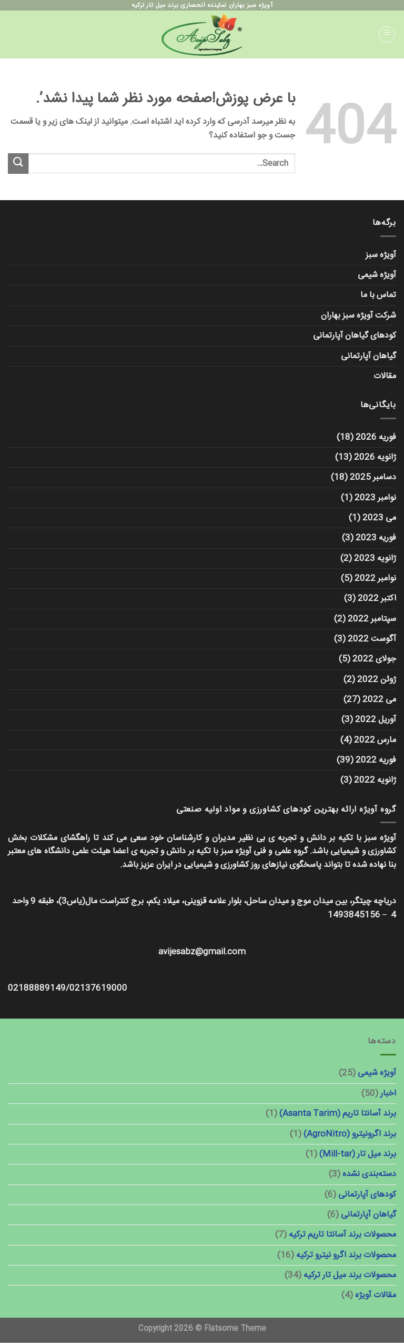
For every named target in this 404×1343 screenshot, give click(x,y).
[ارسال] (18, 163)
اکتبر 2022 (377, 598)
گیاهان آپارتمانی (368, 356)
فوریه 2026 (376, 437)
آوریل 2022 (375, 720)
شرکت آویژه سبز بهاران (358, 316)
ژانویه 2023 (375, 558)
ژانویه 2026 (375, 457)
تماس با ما (378, 295)
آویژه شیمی (377, 275)
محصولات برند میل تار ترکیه (350, 1275)
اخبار (388, 1094)
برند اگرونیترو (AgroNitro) (350, 1134)
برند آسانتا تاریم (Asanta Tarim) (337, 1114)
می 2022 (379, 700)
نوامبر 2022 (375, 578)
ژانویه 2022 (375, 780)
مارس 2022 (375, 740)
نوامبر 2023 (375, 498)
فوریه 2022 (376, 760)
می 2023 (379, 518)
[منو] (387, 34)
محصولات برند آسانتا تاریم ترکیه (342, 1235)
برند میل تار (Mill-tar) (357, 1154)
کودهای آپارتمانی (367, 1195)
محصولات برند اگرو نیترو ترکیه (346, 1255)
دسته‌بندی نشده (369, 1174)
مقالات (384, 376)
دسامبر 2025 (373, 477)
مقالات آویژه (375, 1295)
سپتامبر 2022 (372, 619)
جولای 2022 (374, 659)
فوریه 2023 (376, 538)
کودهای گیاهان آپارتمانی (354, 336)
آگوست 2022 (372, 639)
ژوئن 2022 (376, 680)
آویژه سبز (381, 255)
